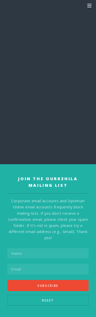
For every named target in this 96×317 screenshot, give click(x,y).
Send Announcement (48, 85)
